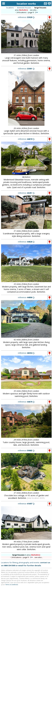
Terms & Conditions (11, 584)
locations (10, 7)
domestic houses (24, 7)
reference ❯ (26, 17)
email (20, 565)
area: (21, 10)
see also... (34, 10)
